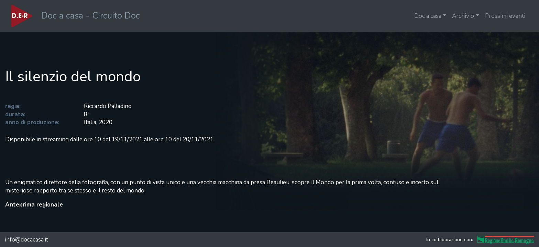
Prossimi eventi (505, 16)
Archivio (463, 16)
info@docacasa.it (26, 240)
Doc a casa (427, 16)
